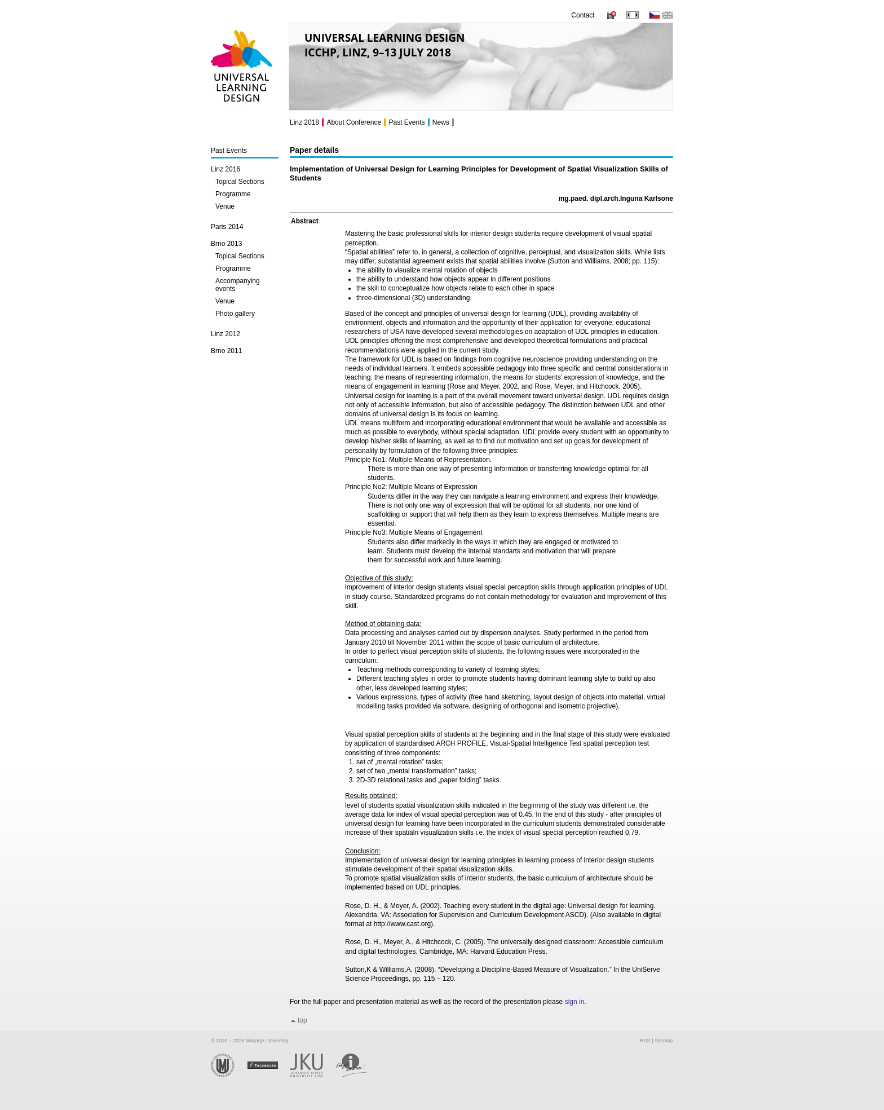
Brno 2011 (226, 351)
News (440, 122)
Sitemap (664, 1040)
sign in (575, 1002)
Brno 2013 (226, 244)
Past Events (229, 151)
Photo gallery (235, 314)
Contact (582, 15)
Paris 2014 (227, 227)
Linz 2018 (304, 122)
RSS (645, 1040)
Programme (233, 194)
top (302, 1020)
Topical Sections (239, 182)
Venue (225, 206)
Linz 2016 (225, 169)
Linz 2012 (225, 334)
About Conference (353, 122)
